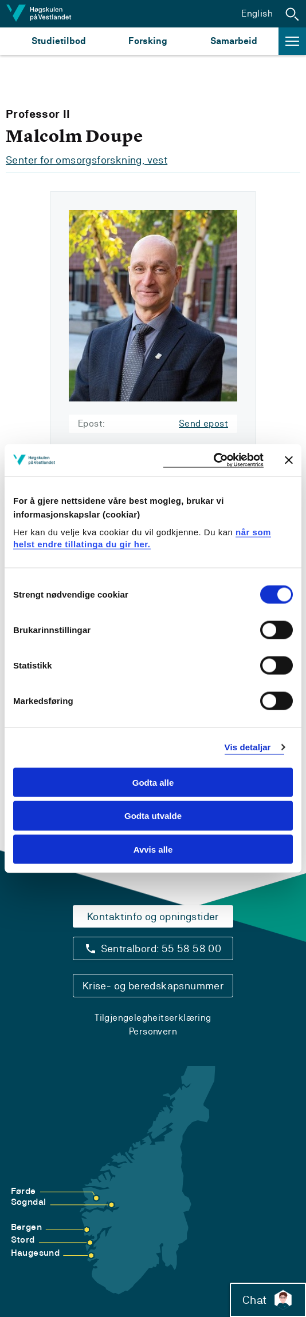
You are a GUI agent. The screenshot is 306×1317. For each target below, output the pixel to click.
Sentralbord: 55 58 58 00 (161, 948)
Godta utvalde (153, 816)
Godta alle (153, 782)
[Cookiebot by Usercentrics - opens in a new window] (213, 460)
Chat (267, 1300)
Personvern (153, 1031)
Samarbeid (233, 40)
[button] (292, 13)
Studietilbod (59, 40)
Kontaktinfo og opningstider (153, 916)
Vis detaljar (248, 747)
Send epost (203, 423)
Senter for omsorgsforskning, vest (86, 160)
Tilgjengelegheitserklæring (153, 1017)
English (257, 13)
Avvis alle (153, 849)
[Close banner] (289, 460)
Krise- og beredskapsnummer (153, 986)
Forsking (147, 40)
